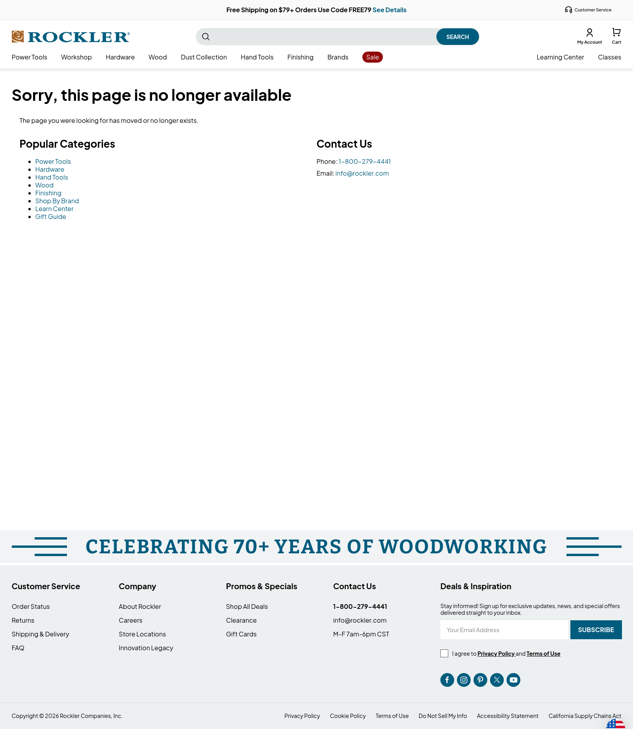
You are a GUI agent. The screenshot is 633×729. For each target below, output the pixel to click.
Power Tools (53, 161)
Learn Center (54, 208)
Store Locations (142, 634)
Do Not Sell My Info (443, 715)
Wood (44, 185)
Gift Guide (51, 216)
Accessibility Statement (508, 715)
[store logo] (71, 36)
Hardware (50, 169)
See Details (390, 10)
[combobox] (337, 36)
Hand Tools (51, 177)
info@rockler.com (362, 173)
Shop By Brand (57, 201)
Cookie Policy (348, 715)
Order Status (31, 606)
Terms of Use (392, 715)
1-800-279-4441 (365, 161)
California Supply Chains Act (584, 715)
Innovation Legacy (146, 648)
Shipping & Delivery (40, 634)
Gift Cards (241, 634)
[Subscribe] (596, 629)
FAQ (18, 648)
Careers (131, 620)
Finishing (48, 193)
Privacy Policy (302, 715)
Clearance (241, 620)
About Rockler (140, 606)
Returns (23, 620)
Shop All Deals (247, 606)
